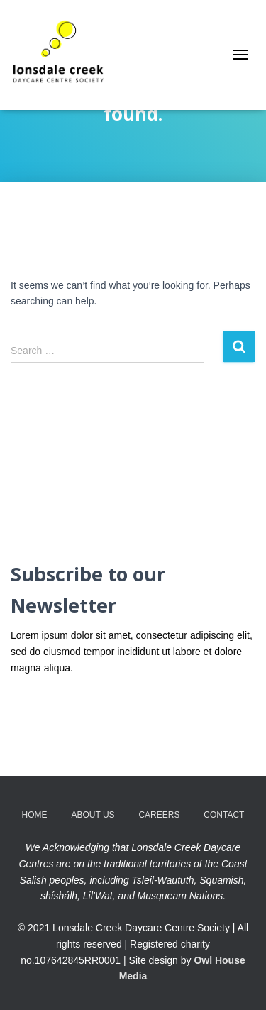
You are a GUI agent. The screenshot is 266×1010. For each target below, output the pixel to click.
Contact (224, 815)
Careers (158, 815)
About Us (92, 815)
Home (35, 815)
